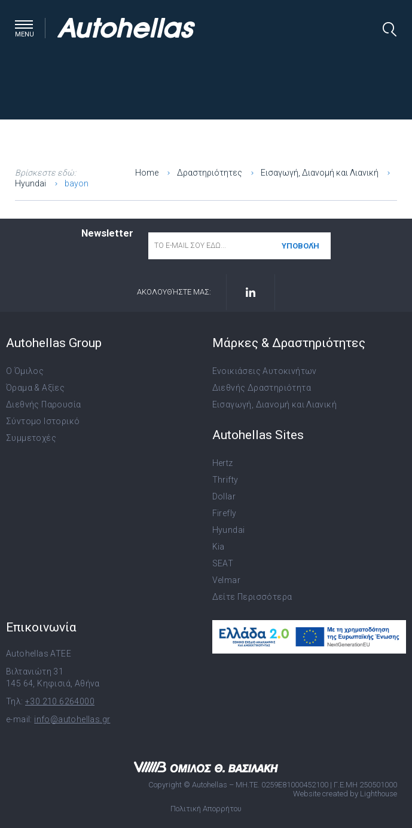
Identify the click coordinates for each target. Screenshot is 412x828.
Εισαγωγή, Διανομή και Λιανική (274, 404)
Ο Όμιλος (25, 371)
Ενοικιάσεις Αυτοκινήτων (264, 371)
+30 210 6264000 (59, 701)
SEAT (223, 563)
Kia (218, 546)
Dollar (224, 496)
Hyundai (228, 530)
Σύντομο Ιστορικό (43, 421)
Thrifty (225, 479)
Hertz (222, 463)
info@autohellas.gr (72, 719)
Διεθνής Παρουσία (43, 404)
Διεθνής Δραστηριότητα (261, 387)
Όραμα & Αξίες (35, 387)
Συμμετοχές (31, 438)
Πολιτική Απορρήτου (206, 808)
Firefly (224, 513)
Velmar (226, 580)
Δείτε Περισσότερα (252, 597)
